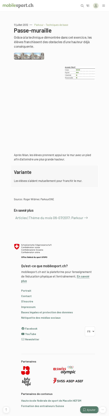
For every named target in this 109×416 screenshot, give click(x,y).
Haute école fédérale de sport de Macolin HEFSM (51, 400)
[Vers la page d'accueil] (18, 6)
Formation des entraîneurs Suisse (42, 406)
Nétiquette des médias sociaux (41, 317)
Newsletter (30, 339)
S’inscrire (27, 301)
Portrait (26, 290)
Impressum (28, 306)
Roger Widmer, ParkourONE (38, 199)
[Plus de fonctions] (102, 409)
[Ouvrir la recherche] (82, 6)
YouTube (28, 333)
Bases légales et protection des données (47, 312)
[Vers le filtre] (88, 6)
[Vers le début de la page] (6, 409)
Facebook (29, 328)
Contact (26, 296)
